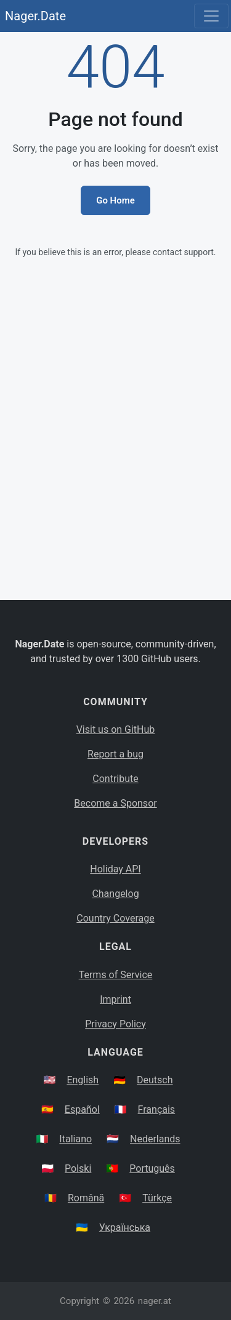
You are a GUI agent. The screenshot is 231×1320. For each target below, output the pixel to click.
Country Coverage (115, 918)
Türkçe (157, 1198)
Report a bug (115, 754)
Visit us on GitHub (115, 729)
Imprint (115, 999)
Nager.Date (35, 16)
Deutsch (154, 1080)
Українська (124, 1227)
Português (152, 1168)
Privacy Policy (115, 1024)
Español (82, 1109)
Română (86, 1198)
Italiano (75, 1139)
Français (157, 1109)
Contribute (115, 778)
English (83, 1080)
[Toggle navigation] (211, 16)
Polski (78, 1168)
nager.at (154, 1300)
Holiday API (115, 869)
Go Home (115, 200)
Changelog (115, 893)
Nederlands (155, 1139)
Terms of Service (116, 975)
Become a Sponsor (115, 803)
